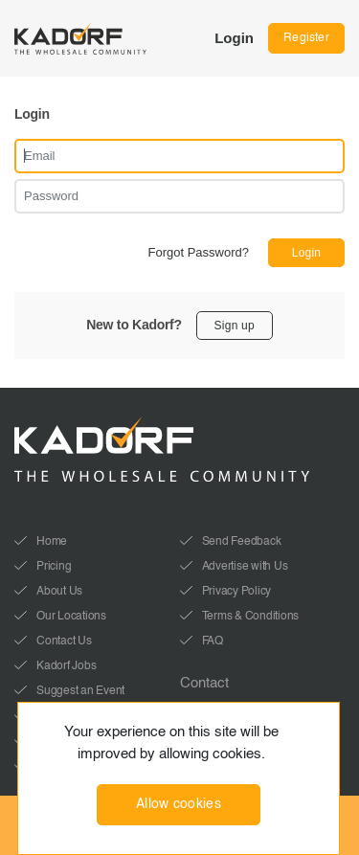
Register (306, 38)
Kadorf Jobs (66, 666)
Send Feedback (241, 542)
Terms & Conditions (251, 616)
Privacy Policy (237, 591)
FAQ (212, 641)
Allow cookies (178, 804)
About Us (59, 591)
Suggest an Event (80, 691)
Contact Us (64, 641)
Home (51, 542)
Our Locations (71, 616)
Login (234, 38)
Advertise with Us (245, 567)
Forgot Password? (199, 252)
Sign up (234, 325)
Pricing (53, 567)
